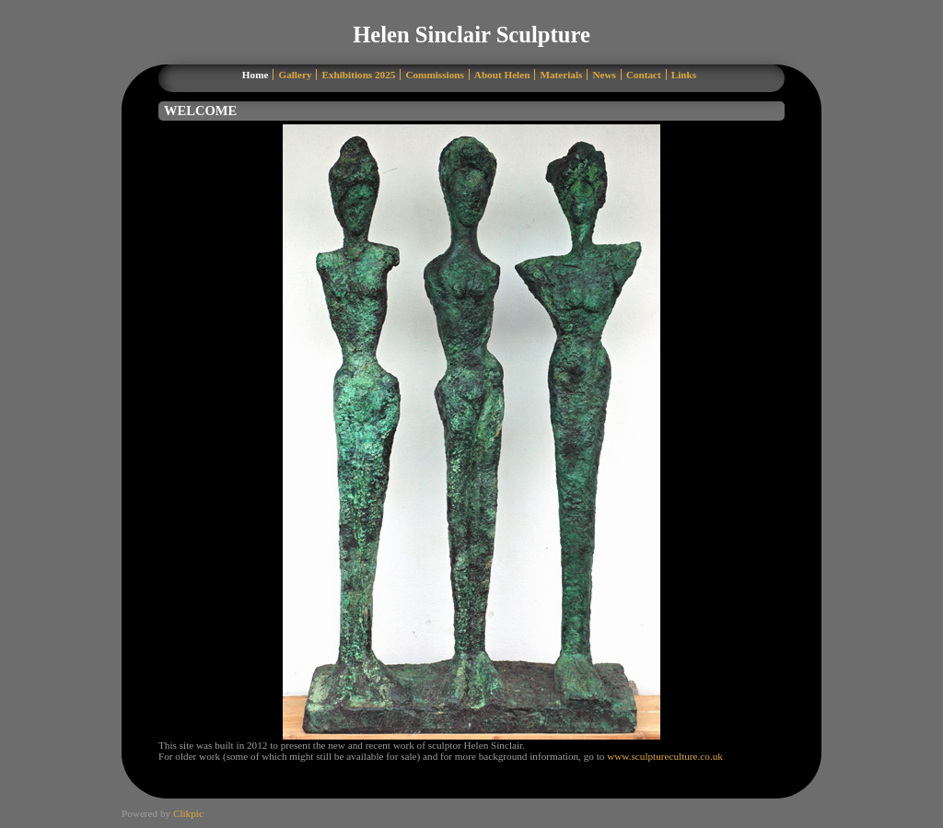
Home (255, 74)
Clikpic (188, 813)
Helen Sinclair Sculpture (471, 34)
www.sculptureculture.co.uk (665, 756)
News (603, 74)
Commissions (434, 74)
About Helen (502, 74)
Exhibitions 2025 (358, 74)
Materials (561, 74)
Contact (643, 74)
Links (683, 74)
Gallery (294, 74)
